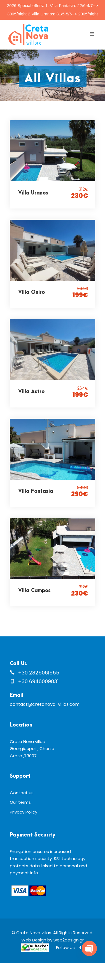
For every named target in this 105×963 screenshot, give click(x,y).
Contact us (22, 793)
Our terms (20, 802)
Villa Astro (31, 391)
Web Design (33, 940)
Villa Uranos (33, 193)
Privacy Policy (23, 812)
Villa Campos (34, 590)
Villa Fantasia (35, 491)
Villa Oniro (31, 292)
